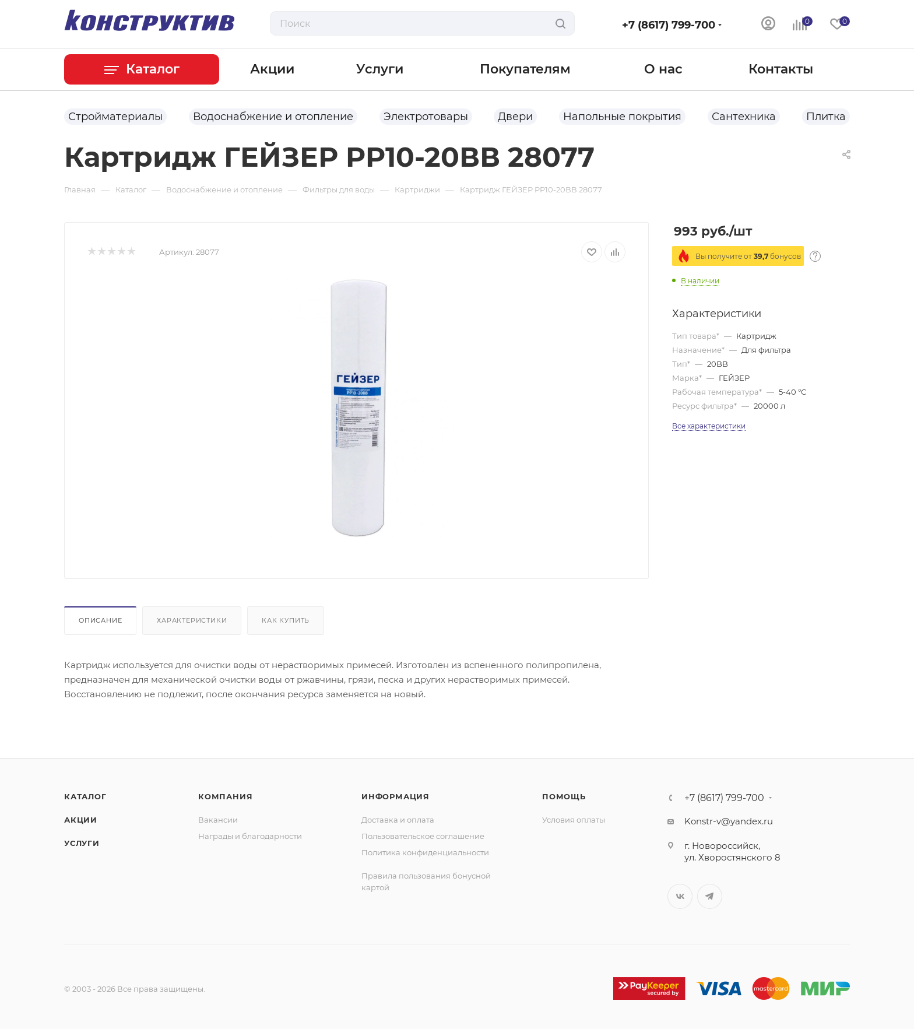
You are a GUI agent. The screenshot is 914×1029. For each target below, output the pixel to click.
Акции (80, 819)
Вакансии (218, 819)
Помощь (564, 796)
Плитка (826, 116)
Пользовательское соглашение (422, 836)
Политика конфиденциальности (425, 852)
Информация (395, 796)
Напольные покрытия (622, 116)
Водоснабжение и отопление (273, 116)
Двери (515, 116)
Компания (225, 796)
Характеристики (192, 620)
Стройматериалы (115, 116)
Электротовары (426, 116)
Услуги (82, 843)
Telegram (709, 896)
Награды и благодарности (250, 836)
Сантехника (744, 116)
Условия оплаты (573, 819)
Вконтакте (679, 896)
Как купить (286, 620)
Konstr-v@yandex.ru (728, 821)
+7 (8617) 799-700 (668, 25)
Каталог (85, 796)
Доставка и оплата (397, 819)
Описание (100, 620)
